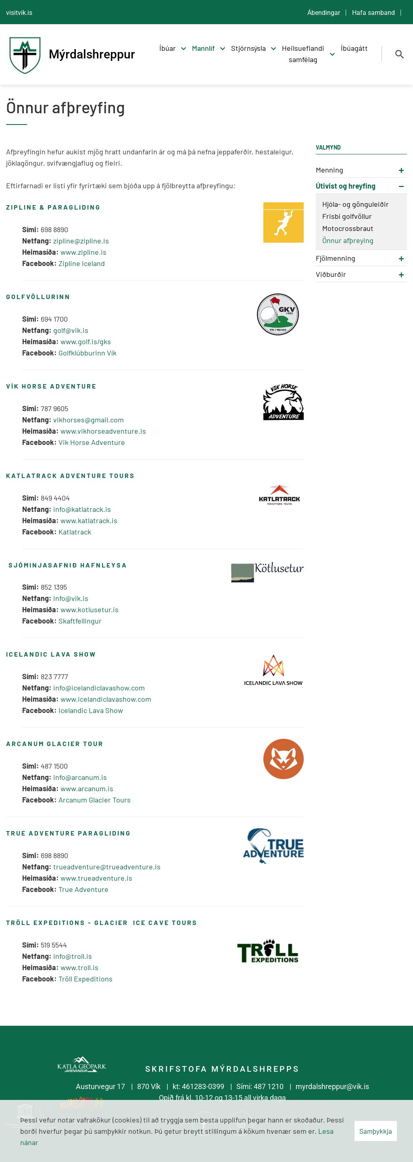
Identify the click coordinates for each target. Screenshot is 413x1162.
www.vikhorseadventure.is (103, 430)
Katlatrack (74, 531)
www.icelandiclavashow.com (105, 698)
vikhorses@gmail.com (88, 419)
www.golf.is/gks (85, 341)
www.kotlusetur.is (89, 609)
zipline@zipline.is (81, 240)
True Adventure (83, 889)
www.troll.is (79, 967)
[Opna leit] (400, 54)
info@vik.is (70, 598)
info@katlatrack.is (82, 509)
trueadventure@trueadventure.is (107, 866)
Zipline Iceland (81, 263)
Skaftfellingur (80, 620)
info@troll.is (72, 956)
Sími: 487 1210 (260, 1086)
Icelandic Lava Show (90, 710)
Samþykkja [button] (375, 1131)
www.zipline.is (83, 251)
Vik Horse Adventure (91, 442)
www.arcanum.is (86, 788)
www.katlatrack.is (88, 520)
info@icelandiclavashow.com (99, 687)
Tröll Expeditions (85, 978)
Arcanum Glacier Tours (94, 799)
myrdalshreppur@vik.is (332, 1086)
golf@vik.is (70, 330)
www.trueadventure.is (97, 877)
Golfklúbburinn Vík (87, 352)
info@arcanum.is (80, 777)
